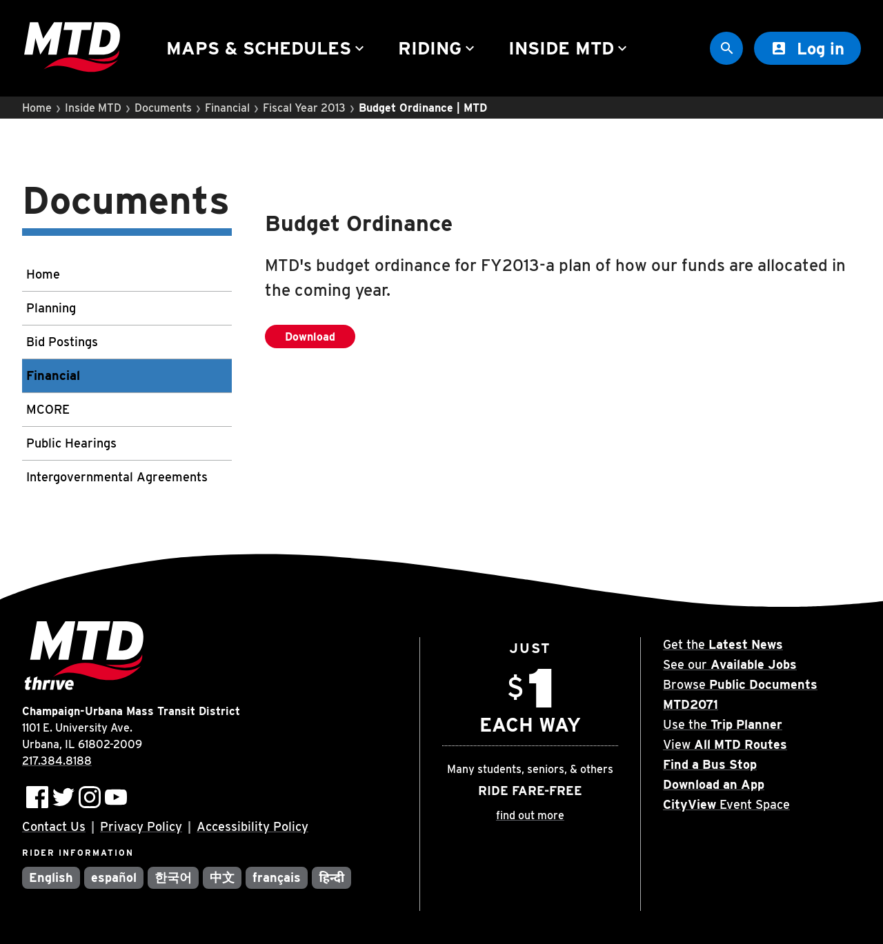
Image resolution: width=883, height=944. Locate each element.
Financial (227, 107)
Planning (51, 308)
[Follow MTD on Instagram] (90, 797)
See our (730, 664)
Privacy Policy (141, 826)
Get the (723, 644)
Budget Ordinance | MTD (423, 107)
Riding (438, 48)
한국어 (173, 877)
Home (37, 107)
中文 (222, 877)
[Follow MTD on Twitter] (63, 797)
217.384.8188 (57, 760)
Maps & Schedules (267, 48)
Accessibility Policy (252, 826)
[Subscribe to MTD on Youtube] (116, 797)
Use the (722, 724)
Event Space (726, 804)
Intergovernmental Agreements (117, 477)
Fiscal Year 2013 (304, 107)
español (114, 877)
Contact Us (54, 826)
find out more (530, 815)
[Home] (72, 48)
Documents (163, 107)
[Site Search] (726, 48)
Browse (740, 684)
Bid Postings (62, 341)
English (51, 877)
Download (320, 339)
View (725, 744)
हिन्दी (331, 877)
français (276, 877)
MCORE (48, 409)
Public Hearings (71, 443)
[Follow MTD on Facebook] (37, 797)
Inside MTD (569, 48)
